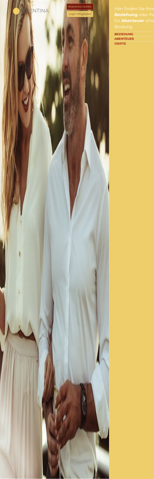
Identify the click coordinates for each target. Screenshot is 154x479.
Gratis (130, 43)
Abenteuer (134, 38)
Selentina (27, 11)
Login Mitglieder (97, 14)
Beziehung (134, 34)
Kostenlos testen (97, 6)
